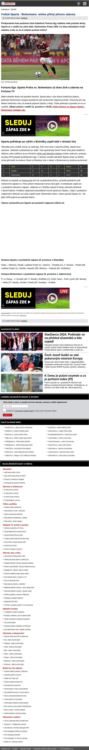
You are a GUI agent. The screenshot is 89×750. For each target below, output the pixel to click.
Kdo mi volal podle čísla (11, 580)
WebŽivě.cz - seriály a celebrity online (17, 431)
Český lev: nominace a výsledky (14, 479)
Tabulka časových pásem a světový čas (16, 559)
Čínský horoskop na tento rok (13, 682)
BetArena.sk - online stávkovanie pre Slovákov (19, 452)
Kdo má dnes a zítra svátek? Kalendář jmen (17, 706)
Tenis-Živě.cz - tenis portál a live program (18, 448)
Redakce (24, 18)
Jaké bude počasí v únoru (12, 472)
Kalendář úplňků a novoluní (12, 675)
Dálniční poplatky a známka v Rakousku (16, 594)
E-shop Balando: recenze (12, 500)
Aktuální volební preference (12, 507)
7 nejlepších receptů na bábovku (14, 612)
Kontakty (15, 748)
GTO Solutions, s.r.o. (67, 748)
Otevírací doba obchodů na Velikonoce (16, 636)
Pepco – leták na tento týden (13, 654)
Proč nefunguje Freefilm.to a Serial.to (15, 731)
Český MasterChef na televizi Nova (15, 531)
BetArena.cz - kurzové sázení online (16, 434)
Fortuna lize (27, 180)
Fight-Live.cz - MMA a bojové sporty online (18, 438)
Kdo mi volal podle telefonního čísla (15, 696)
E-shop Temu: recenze (11, 490)
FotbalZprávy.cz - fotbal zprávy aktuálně (17, 441)
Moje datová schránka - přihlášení (14, 584)
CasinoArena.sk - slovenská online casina (61, 452)
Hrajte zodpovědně (5, 313)
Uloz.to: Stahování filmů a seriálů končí (16, 721)
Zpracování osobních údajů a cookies (45, 748)
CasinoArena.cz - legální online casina (60, 431)
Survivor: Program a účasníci (13, 549)
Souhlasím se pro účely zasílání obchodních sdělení (31, 411)
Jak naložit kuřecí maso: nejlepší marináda (17, 629)
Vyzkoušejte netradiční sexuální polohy (16, 703)
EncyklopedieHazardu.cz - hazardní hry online (62, 434)
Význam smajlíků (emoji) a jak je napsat (16, 573)
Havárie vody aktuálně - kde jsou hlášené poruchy (19, 566)
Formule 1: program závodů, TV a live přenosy (18, 605)
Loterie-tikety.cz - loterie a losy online (59, 438)
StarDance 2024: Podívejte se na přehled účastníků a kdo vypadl (64, 338)
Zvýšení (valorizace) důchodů (13, 514)
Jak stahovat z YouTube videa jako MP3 (16, 728)
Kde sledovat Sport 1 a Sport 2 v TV (15, 577)
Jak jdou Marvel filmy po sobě (13, 535)
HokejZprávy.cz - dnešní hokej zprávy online (19, 445)
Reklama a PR (5, 748)
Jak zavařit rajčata (10, 622)
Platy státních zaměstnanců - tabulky (15, 517)
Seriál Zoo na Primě (10, 545)
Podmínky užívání (25, 748)
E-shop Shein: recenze (11, 493)
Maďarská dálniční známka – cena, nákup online (19, 587)
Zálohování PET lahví (11, 601)
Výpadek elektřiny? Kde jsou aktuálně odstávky (18, 563)
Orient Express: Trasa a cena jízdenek (16, 689)
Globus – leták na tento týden (13, 657)
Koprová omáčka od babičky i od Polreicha (17, 626)
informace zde (23, 315)
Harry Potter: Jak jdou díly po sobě (15, 542)
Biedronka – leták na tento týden (14, 661)
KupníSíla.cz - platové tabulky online (59, 427)
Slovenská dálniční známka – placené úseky (18, 591)
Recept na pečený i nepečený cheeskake (17, 619)
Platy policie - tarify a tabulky (13, 521)
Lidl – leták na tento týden (12, 640)
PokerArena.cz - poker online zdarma (59, 445)
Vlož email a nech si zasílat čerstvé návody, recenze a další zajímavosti (35, 402)
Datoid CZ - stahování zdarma (13, 742)
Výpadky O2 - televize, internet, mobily (16, 570)
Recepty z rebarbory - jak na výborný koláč (17, 615)
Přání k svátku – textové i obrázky (14, 710)
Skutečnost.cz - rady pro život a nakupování (18, 427)
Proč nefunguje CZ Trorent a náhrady (15, 738)
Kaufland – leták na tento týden (13, 643)
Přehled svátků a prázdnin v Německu (16, 671)
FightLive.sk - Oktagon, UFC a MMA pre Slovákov (20, 455)
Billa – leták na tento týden (12, 650)
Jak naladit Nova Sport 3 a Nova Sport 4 (16, 692)
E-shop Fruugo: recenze (11, 497)
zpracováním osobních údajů (24, 411)
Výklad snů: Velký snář (11, 678)
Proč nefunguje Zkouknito (12, 735)
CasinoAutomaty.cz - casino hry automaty (61, 441)
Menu (84, 3)
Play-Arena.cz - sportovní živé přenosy (60, 448)
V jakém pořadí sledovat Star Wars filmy (16, 538)
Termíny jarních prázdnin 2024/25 (14, 483)
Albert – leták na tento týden (13, 647)
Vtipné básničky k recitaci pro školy (15, 713)
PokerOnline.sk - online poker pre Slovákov (61, 455)
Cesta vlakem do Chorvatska (13, 699)
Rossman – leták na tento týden (14, 664)
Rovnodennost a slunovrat (12, 685)
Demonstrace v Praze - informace (14, 511)
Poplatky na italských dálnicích (13, 598)
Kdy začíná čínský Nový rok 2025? (15, 476)
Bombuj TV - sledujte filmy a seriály (15, 724)
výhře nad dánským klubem (49, 153)
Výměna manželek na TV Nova (13, 528)
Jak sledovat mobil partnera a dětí (14, 556)
